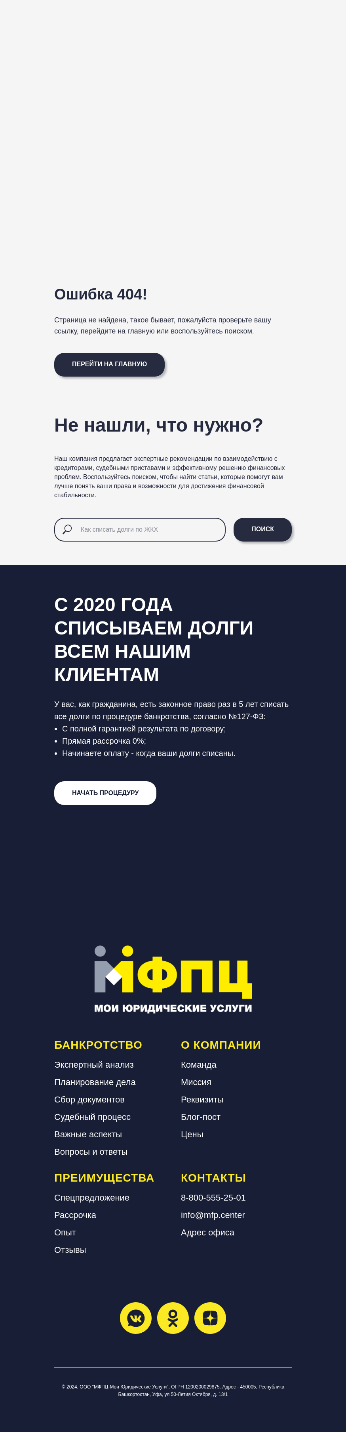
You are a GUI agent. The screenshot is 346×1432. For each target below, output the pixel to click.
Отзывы (70, 1250)
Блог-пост (201, 1117)
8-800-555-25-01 (213, 1198)
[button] (105, 793)
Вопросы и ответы (90, 1152)
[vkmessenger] (136, 1318)
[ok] (173, 1318)
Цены (192, 1134)
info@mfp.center (213, 1215)
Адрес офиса (207, 1232)
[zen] (210, 1318)
